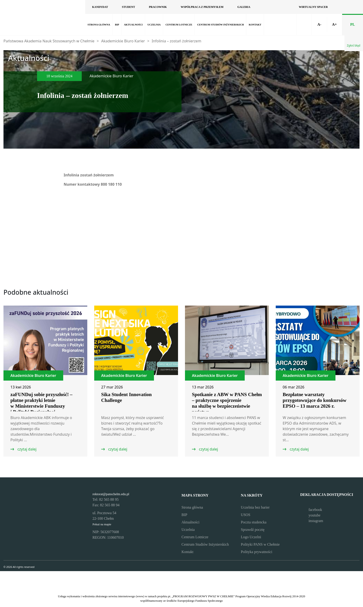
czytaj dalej (26, 449)
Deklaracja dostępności (326, 497)
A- (319, 24)
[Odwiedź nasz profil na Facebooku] (264, 7)
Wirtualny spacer (313, 7)
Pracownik (158, 7)
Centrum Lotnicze (179, 24)
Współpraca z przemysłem (202, 7)
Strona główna (99, 24)
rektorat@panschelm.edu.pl (111, 494)
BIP (117, 24)
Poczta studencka (253, 522)
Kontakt (255, 24)
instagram (311, 521)
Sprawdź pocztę (252, 530)
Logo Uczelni (251, 537)
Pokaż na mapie (102, 524)
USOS (245, 515)
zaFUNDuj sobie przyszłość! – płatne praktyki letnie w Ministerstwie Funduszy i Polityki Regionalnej (41, 403)
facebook (311, 510)
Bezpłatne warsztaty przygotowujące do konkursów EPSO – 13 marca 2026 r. (314, 400)
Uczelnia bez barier (255, 507)
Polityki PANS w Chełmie (260, 544)
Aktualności (133, 24)
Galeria (243, 7)
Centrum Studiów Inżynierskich (220, 24)
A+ (334, 24)
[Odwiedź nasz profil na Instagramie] (285, 7)
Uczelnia (154, 24)
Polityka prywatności (256, 552)
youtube (310, 515)
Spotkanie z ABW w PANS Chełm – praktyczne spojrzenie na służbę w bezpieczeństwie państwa (227, 403)
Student (128, 7)
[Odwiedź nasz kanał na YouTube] (274, 7)
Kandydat (100, 7)
